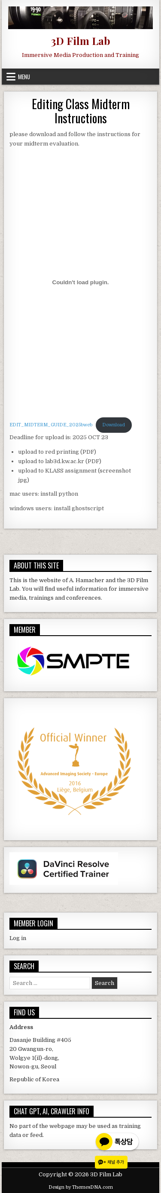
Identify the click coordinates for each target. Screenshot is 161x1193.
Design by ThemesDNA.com (81, 1187)
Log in (17, 938)
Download (113, 424)
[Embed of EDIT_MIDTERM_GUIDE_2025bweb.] (80, 282)
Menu (24, 76)
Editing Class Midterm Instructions (81, 111)
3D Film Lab (80, 41)
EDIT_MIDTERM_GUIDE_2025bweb (50, 424)
